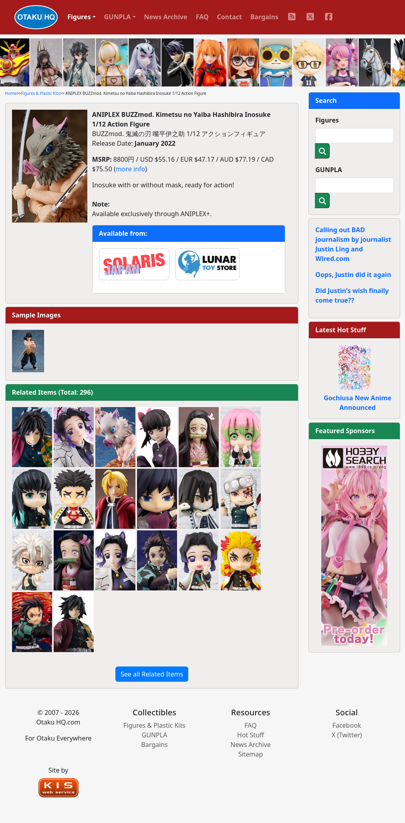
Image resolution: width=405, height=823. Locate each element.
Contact (229, 16)
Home (10, 93)
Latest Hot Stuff (340, 329)
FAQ (202, 16)
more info (130, 169)
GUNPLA (328, 169)
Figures (327, 120)
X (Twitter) (347, 735)
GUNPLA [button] (117, 16)
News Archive (165, 16)
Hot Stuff (250, 735)
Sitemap (250, 754)
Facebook (346, 725)
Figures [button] (79, 16)
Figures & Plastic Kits (40, 93)
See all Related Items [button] (152, 674)
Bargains (264, 16)
